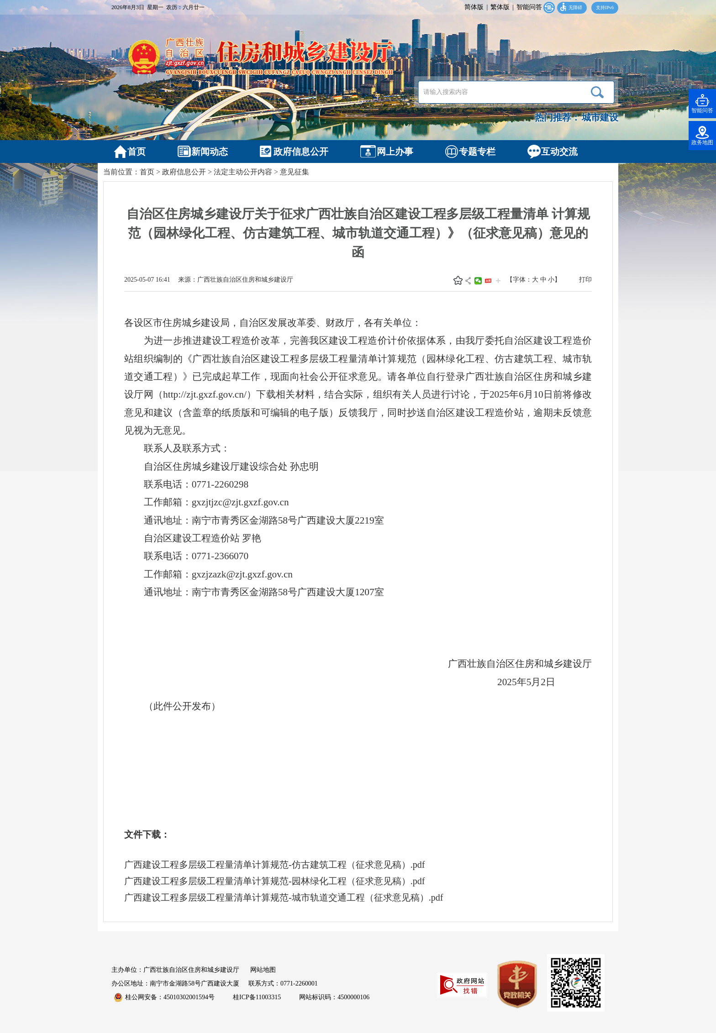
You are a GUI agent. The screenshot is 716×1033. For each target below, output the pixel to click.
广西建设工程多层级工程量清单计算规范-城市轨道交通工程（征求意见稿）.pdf (283, 897)
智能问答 (529, 7)
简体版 (474, 7)
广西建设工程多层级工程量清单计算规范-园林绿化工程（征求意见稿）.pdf (274, 881)
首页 (147, 172)
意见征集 (294, 172)
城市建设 (600, 117)
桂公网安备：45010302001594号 (164, 997)
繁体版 (500, 7)
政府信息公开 (184, 172)
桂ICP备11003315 (257, 997)
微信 (478, 280)
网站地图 (263, 969)
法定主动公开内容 (243, 172)
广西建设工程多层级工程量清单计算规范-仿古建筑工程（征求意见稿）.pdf (274, 865)
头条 (488, 280)
